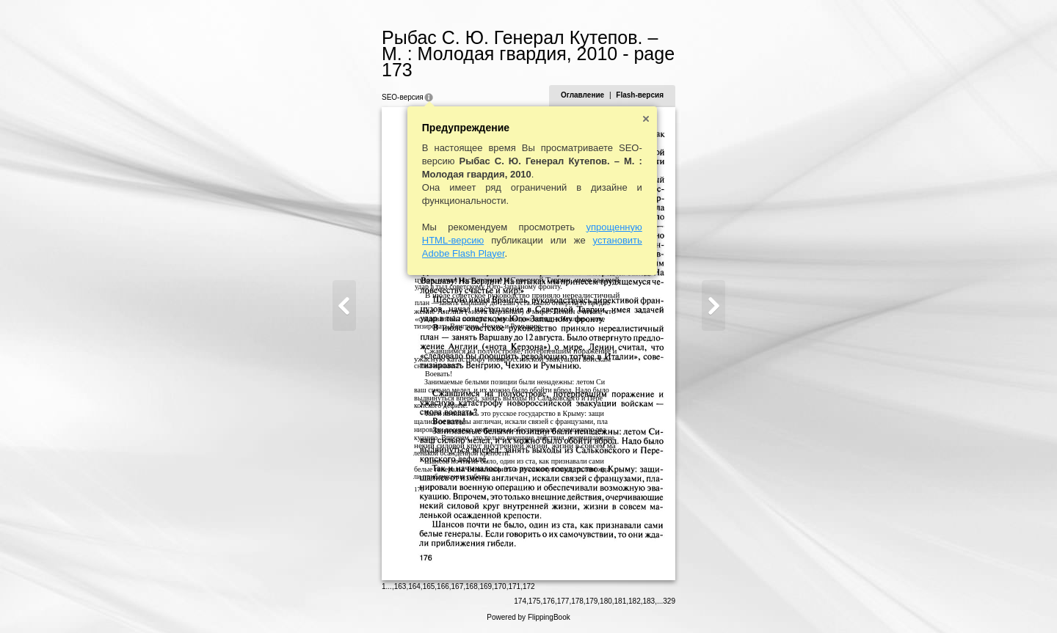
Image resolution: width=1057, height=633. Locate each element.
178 (577, 601)
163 (400, 586)
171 (514, 586)
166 (443, 586)
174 (520, 601)
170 (500, 586)
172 (529, 586)
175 (534, 601)
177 (563, 601)
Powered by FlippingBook (528, 617)
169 (486, 586)
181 (620, 601)
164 (414, 586)
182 (634, 601)
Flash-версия (640, 95)
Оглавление (582, 95)
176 (548, 601)
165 (429, 586)
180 (606, 601)
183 (649, 601)
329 (669, 601)
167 (457, 586)
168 (471, 586)
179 (592, 601)
